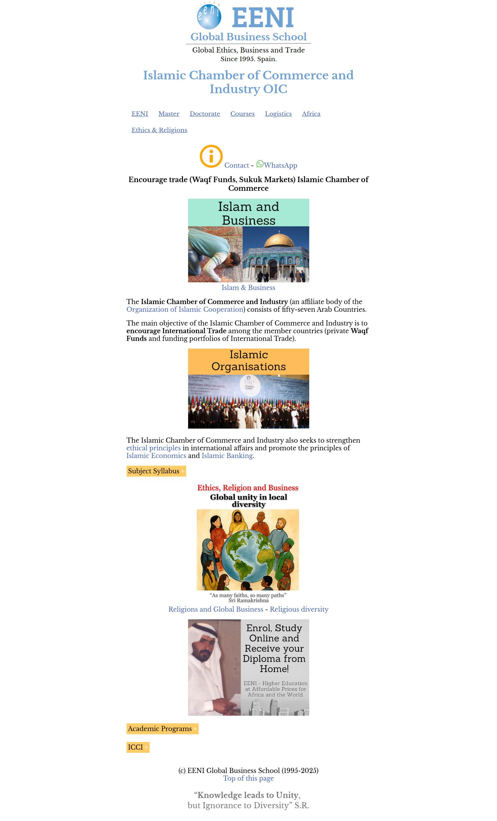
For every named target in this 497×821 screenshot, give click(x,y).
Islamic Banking (227, 456)
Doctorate (205, 113)
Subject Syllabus (153, 471)
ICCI (135, 747)
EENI (140, 113)
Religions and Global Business (215, 609)
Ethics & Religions (159, 130)
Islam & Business (249, 288)
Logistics (278, 113)
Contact (236, 165)
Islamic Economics (156, 456)
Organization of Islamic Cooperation (185, 309)
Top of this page (248, 778)
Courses (242, 113)
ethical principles (154, 448)
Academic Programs (160, 729)
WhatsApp (277, 165)
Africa (311, 113)
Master (168, 113)
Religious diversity (299, 609)
